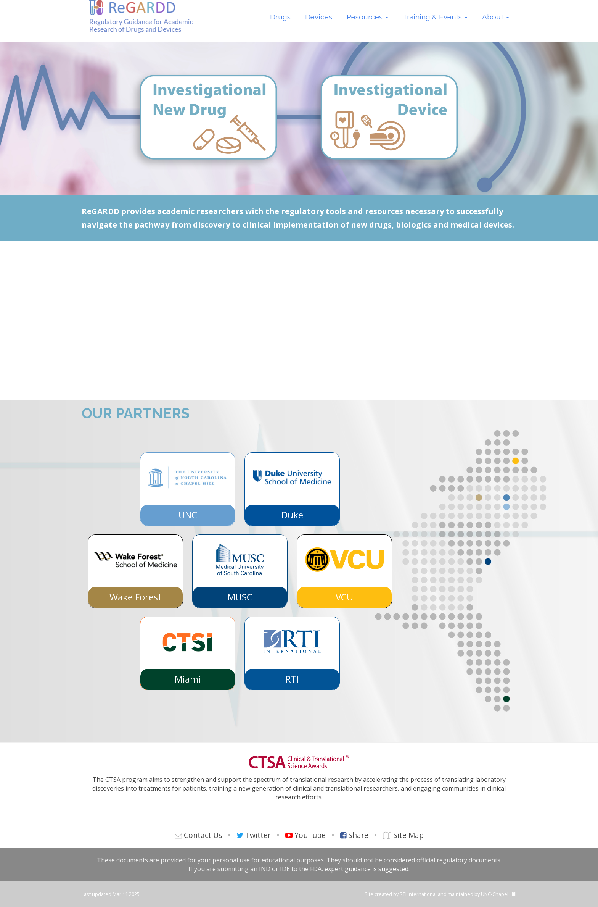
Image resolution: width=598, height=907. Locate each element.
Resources (367, 22)
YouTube (310, 835)
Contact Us (203, 835)
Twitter (258, 835)
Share (358, 835)
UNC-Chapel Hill (498, 894)
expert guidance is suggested (366, 869)
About (495, 22)
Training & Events (435, 22)
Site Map (408, 835)
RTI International (418, 894)
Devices (318, 22)
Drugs (280, 22)
